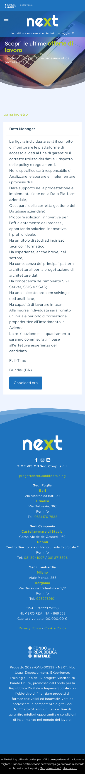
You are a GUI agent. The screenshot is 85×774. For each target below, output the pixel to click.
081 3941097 (34, 557)
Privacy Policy (30, 628)
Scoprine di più (50, 768)
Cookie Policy (55, 628)
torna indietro (15, 114)
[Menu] (6, 20)
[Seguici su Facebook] (36, 460)
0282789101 (46, 598)
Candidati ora (26, 382)
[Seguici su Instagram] (43, 460)
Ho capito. (70, 768)
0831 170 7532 (45, 516)
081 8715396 (58, 557)
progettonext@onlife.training (42, 475)
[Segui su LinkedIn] (48, 460)
